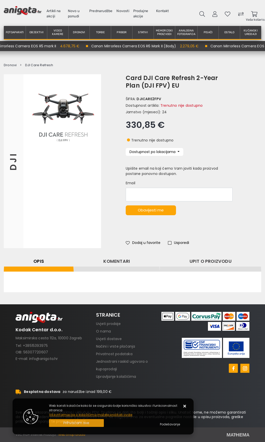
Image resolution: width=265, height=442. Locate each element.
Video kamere (57, 32)
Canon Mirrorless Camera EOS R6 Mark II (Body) (136, 46)
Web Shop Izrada (71, 434)
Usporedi (178, 242)
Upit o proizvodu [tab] (211, 261)
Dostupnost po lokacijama (152, 151)
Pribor (121, 32)
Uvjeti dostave (109, 338)
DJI (13, 161)
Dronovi (79, 32)
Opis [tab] (38, 261)
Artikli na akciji (54, 13)
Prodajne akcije (140, 13)
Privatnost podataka (114, 353)
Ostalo (229, 32)
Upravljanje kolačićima (116, 376)
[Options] (170, 424)
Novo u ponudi (73, 13)
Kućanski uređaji (251, 32)
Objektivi (36, 32)
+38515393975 (35, 345)
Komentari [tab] (116, 261)
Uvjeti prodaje (108, 323)
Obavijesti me (151, 210)
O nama (103, 331)
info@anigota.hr (43, 358)
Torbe (100, 32)
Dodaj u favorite (143, 242)
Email (130, 183)
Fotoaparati (15, 32)
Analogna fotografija (186, 32)
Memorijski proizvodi (164, 32)
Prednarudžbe (100, 11)
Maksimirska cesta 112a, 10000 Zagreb (49, 338)
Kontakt (162, 11)
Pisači (208, 32)
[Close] (76, 423)
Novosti (122, 11)
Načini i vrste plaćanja (115, 346)
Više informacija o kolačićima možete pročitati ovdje (90, 415)
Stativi (143, 32)
